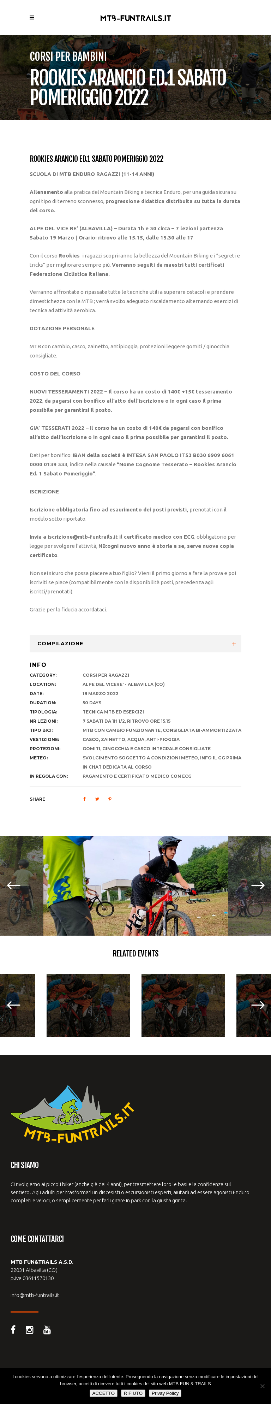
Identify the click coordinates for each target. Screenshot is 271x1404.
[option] (135, 885)
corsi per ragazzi (106, 675)
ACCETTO (103, 1393)
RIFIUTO (133, 1393)
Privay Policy (165, 1393)
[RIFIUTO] (262, 1386)
